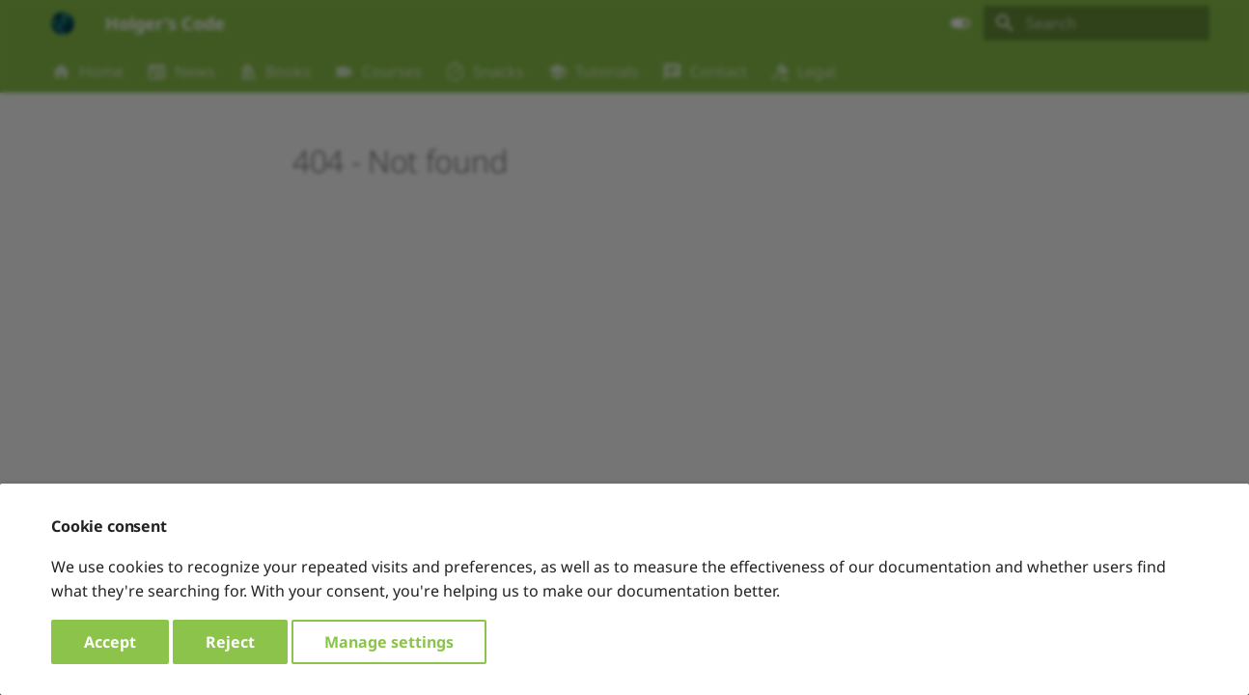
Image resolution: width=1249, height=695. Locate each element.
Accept (110, 642)
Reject (230, 642)
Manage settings (389, 642)
